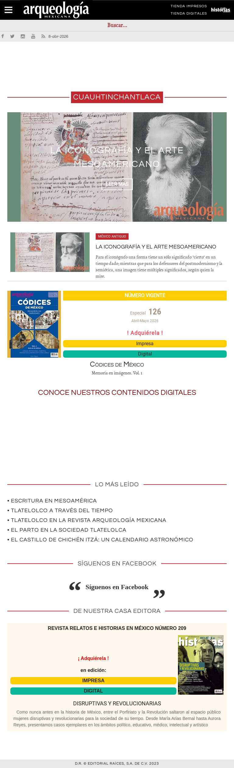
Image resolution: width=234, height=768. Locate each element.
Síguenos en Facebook (117, 587)
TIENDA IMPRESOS (189, 7)
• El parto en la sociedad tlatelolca (66, 530)
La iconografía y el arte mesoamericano (156, 247)
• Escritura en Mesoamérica (52, 501)
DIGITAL (93, 690)
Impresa (145, 343)
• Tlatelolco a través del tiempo (60, 510)
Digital (145, 354)
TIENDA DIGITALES (189, 15)
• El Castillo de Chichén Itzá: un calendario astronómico (100, 540)
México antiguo (112, 236)
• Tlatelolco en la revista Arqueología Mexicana (86, 520)
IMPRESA (93, 680)
